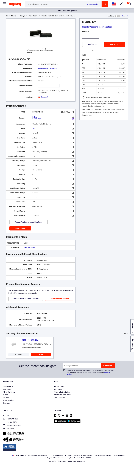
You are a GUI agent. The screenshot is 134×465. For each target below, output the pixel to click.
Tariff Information (60, 397)
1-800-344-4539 (10, 419)
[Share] (125, 16)
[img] (15, 5)
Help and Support (60, 386)
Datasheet (43, 97)
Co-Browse (8, 429)
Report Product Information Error (28, 222)
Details (41, 355)
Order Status (58, 389)
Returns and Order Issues (62, 395)
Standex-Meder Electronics (47, 68)
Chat (6, 415)
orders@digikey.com (12, 425)
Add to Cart (114, 44)
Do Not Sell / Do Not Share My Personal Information (67, 461)
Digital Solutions (8, 400)
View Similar (20, 228)
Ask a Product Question (59, 299)
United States (18, 455)
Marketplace (7, 389)
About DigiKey (8, 386)
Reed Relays (33, 16)
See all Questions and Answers (25, 299)
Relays (22, 16)
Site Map (6, 397)
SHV (33, 128)
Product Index (11, 16)
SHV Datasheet (29, 247)
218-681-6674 (10, 422)
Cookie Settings (119, 455)
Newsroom (6, 403)
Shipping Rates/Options (62, 392)
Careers (5, 395)
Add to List (92, 44)
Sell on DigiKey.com (9, 392)
